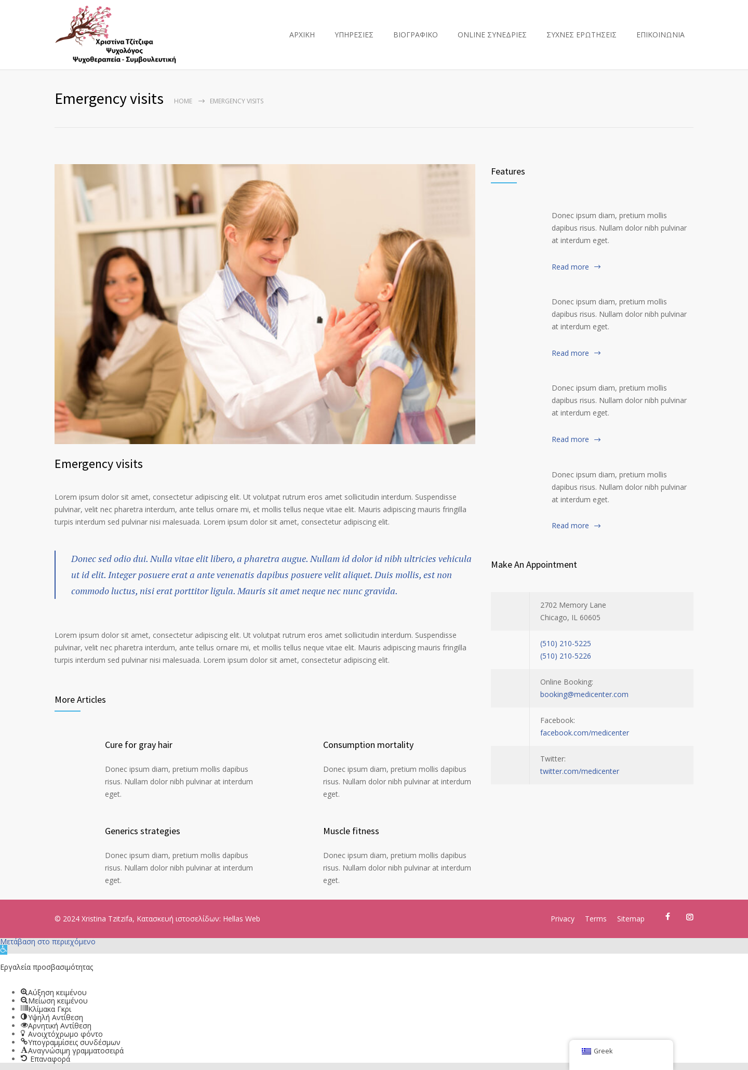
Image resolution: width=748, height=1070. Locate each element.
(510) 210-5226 (565, 656)
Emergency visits (99, 464)
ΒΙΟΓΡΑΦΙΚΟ (415, 34)
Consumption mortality (368, 745)
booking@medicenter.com (584, 694)
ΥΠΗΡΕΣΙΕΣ (354, 34)
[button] (3, 950)
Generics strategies (142, 831)
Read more (570, 267)
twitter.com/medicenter (579, 771)
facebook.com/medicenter (584, 733)
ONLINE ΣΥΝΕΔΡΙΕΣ (492, 34)
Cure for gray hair (138, 745)
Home (183, 101)
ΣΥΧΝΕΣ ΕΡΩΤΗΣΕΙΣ (581, 34)
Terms (596, 919)
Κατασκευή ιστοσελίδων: (180, 919)
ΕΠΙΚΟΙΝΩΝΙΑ (660, 34)
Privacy (563, 919)
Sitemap (631, 919)
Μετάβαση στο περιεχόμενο (48, 941)
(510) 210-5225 (565, 643)
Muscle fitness (351, 831)
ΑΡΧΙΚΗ (302, 34)
